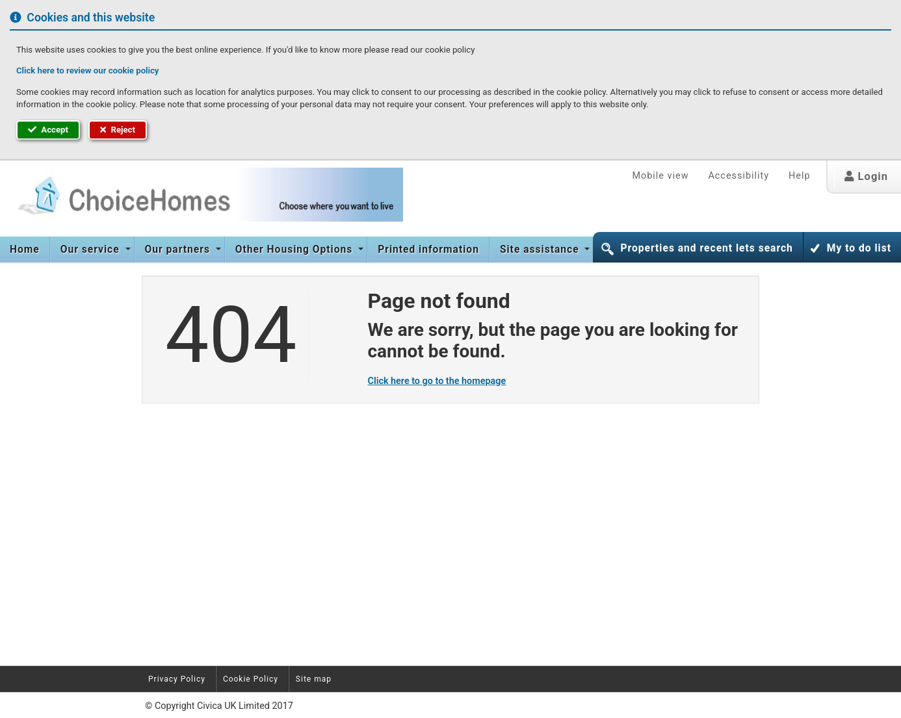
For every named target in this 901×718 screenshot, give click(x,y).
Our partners (179, 249)
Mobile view (660, 175)
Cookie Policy (250, 679)
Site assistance (541, 249)
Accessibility (738, 175)
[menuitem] (25, 250)
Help (799, 175)
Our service (91, 249)
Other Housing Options (295, 249)
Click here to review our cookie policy (87, 70)
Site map (314, 679)
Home (25, 249)
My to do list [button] (859, 248)
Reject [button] (117, 130)
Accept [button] (48, 130)
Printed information (428, 249)
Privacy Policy (176, 679)
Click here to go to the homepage (437, 381)
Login (866, 176)
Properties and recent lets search (706, 248)
